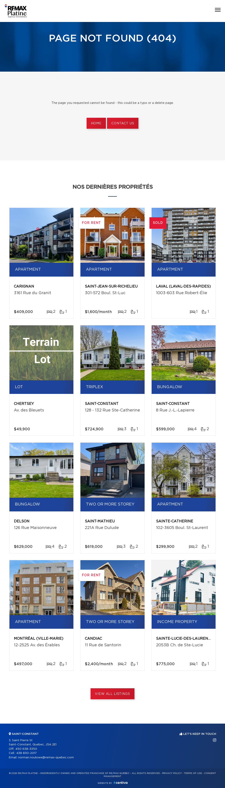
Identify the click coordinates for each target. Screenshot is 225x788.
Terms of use (193, 773)
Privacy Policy (172, 773)
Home (96, 123)
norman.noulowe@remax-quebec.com (46, 757)
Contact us (122, 123)
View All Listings (112, 694)
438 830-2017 (26, 753)
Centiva (121, 782)
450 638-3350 (26, 749)
